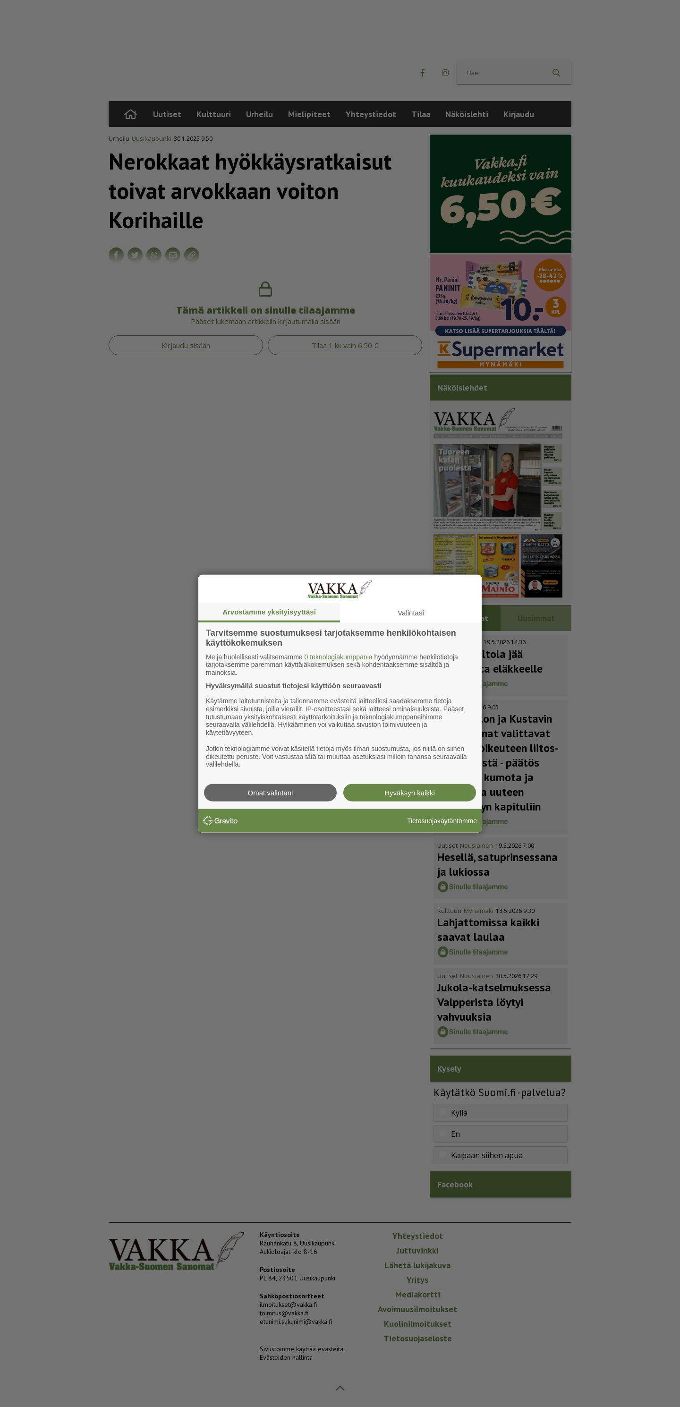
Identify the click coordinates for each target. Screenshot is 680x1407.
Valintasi (411, 612)
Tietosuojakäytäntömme (442, 820)
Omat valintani (270, 793)
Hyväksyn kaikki (409, 793)
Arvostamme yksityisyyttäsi (269, 611)
